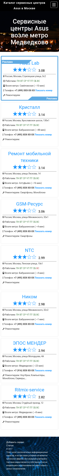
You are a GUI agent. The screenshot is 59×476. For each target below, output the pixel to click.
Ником (29, 296)
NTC (29, 250)
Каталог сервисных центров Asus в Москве (24, 5)
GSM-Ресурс (29, 204)
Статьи (10, 445)
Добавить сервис (15, 442)
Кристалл (29, 107)
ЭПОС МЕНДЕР (29, 343)
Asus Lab (29, 63)
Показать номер (43, 90)
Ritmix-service (29, 389)
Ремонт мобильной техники (29, 157)
